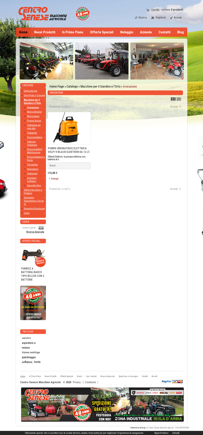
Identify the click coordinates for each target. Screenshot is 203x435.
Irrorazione (130, 86)
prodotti (177, 9)
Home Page (57, 86)
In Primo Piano (72, 32)
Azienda (146, 32)
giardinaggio (29, 357)
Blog (180, 32)
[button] (53, 178)
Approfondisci (161, 433)
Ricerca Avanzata (35, 231)
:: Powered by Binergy (137, 428)
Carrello (155, 9)
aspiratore (26, 338)
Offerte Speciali (101, 32)
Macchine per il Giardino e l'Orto (100, 86)
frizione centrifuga (31, 352)
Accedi (154, 376)
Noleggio (126, 32)
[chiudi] (176, 433)
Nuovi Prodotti (44, 32)
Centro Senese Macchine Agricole (40, 382)
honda (37, 362)
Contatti (164, 32)
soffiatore (27, 362)
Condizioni (90, 382)
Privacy (77, 382)
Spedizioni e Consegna (128, 376)
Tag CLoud (27, 331)
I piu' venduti (91, 376)
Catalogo (72, 86)
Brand (79, 376)
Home (23, 32)
